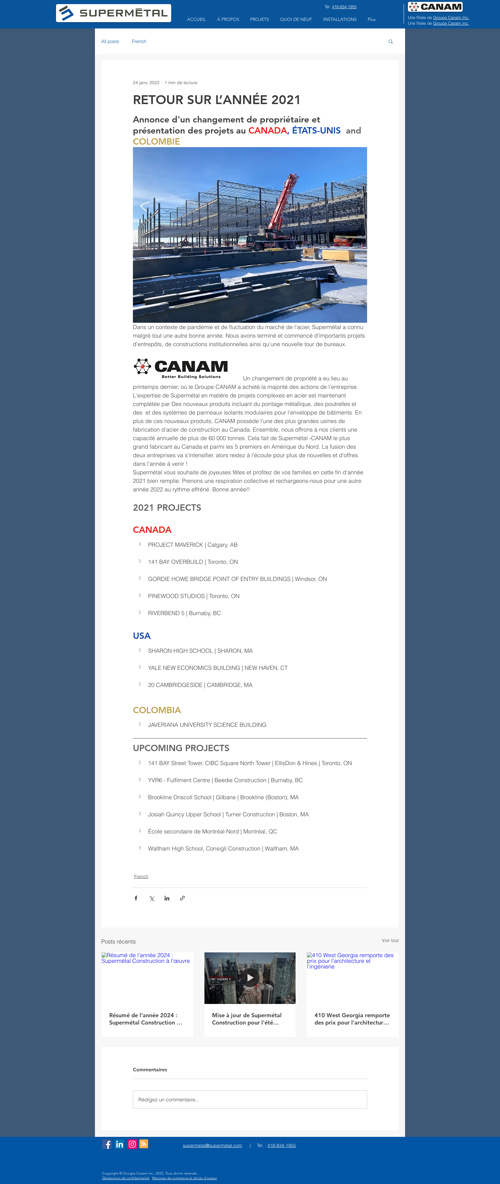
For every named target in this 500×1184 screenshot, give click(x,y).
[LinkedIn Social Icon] (119, 1144)
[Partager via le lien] (182, 898)
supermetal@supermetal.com (212, 1145)
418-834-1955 (344, 6)
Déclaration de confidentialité (125, 1178)
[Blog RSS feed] (143, 1144)
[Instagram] (132, 1144)
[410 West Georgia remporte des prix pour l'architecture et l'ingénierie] (352, 978)
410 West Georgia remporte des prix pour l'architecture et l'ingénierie (352, 1019)
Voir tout (390, 940)
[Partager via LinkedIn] (167, 898)
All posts (110, 41)
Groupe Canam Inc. (451, 17)
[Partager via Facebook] (136, 898)
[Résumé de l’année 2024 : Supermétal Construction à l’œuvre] (147, 978)
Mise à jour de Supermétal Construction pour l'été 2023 (247, 1019)
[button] (228, 19)
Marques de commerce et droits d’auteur (184, 1178)
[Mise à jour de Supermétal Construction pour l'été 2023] (250, 978)
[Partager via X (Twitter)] (151, 898)
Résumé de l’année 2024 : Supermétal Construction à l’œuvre (144, 1019)
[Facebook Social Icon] (107, 1144)
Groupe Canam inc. (451, 23)
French (139, 41)
